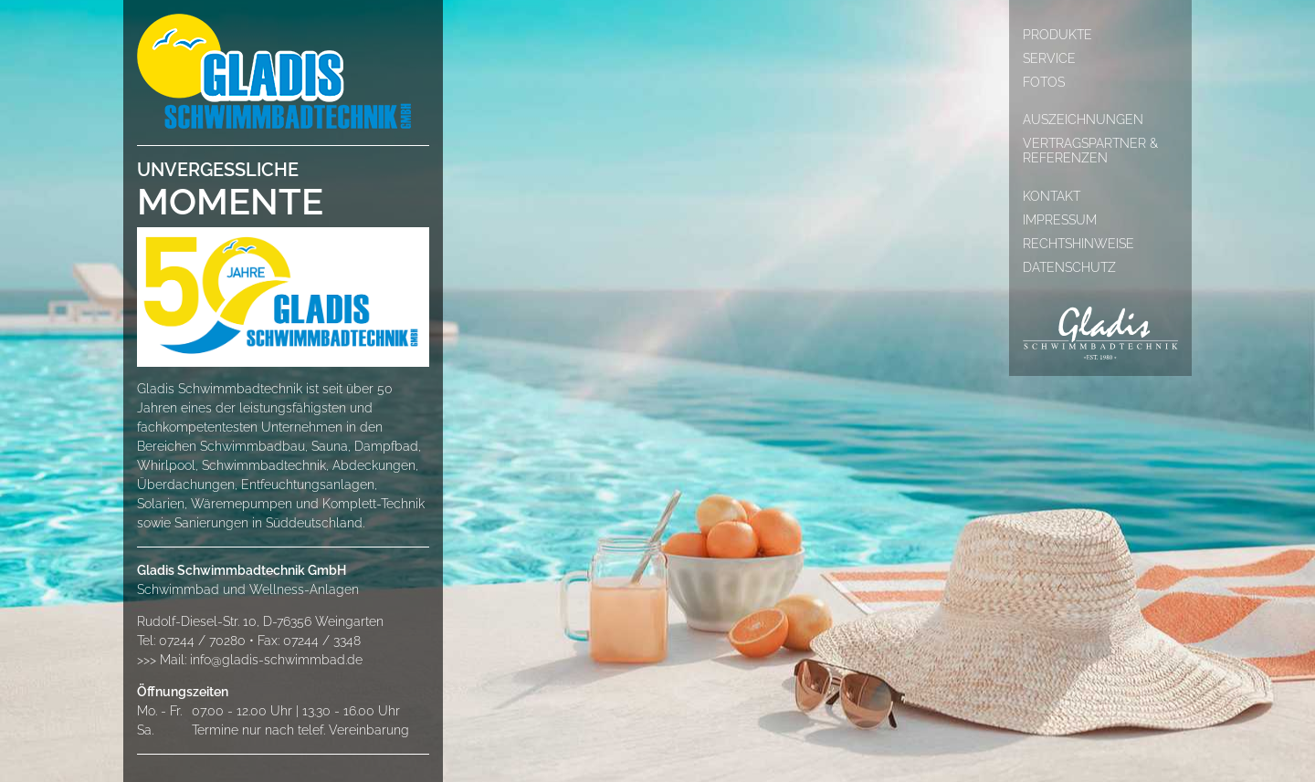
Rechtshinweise (1078, 243)
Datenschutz (1069, 267)
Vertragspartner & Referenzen (1090, 150)
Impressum (1060, 220)
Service (1049, 58)
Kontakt (1051, 196)
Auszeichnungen (1083, 119)
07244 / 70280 (202, 640)
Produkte (1057, 34)
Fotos (1044, 82)
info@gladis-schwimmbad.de (276, 659)
